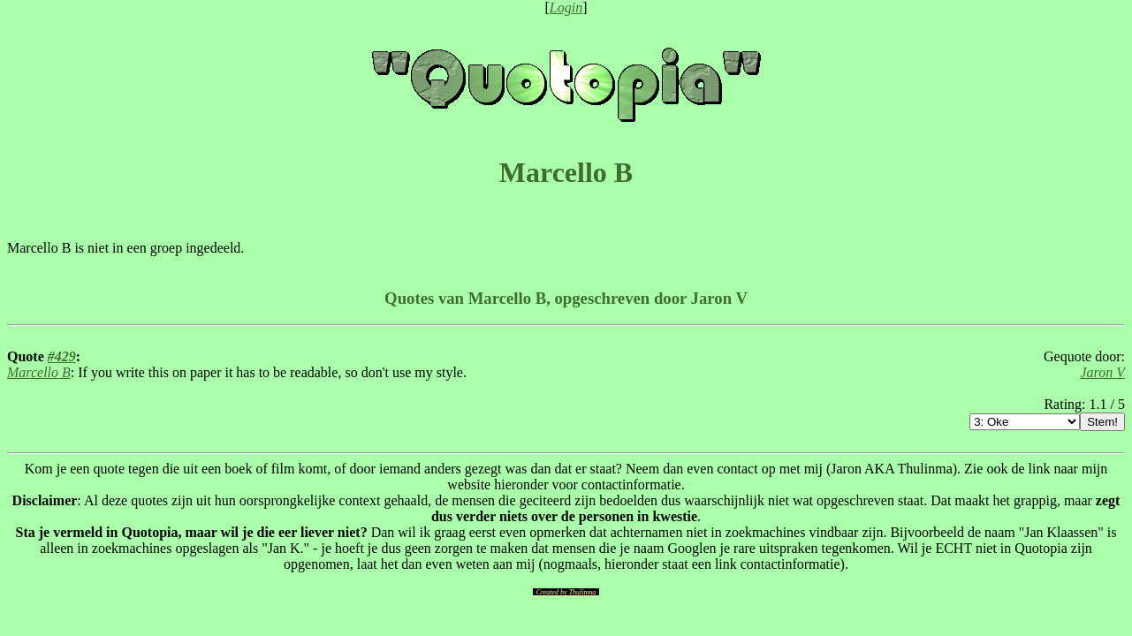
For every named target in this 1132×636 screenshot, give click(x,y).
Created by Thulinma (566, 592)
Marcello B (39, 372)
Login (566, 7)
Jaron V (1102, 372)
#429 (62, 356)
